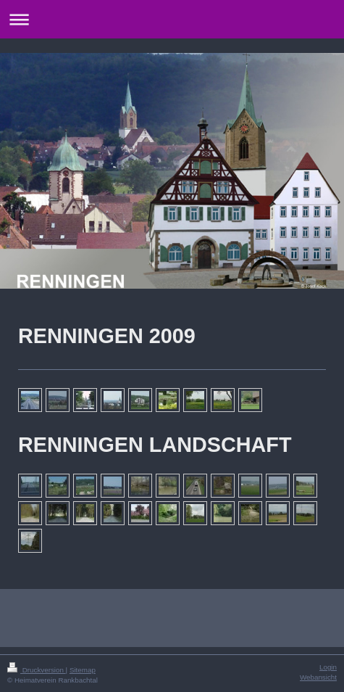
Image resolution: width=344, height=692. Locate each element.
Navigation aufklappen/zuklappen (172, 19)
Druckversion (36, 670)
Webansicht (318, 677)
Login (328, 667)
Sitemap (83, 670)
